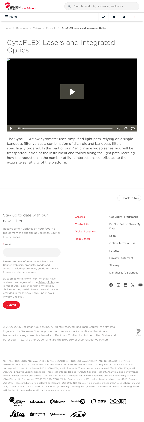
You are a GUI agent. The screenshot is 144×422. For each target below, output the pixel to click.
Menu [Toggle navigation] (11, 17)
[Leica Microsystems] (17, 415)
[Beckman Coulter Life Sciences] (20, 6)
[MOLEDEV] (37, 415)
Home (7, 28)
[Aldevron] (58, 402)
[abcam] (37, 402)
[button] (69, 6)
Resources (22, 28)
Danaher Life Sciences (123, 272)
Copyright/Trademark (123, 216)
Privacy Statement (121, 257)
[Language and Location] (134, 17)
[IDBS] (98, 402)
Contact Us (82, 224)
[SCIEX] (78, 415)
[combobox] (101, 6)
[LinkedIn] (125, 286)
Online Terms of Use (122, 243)
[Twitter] (133, 286)
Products (51, 28)
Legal (112, 235)
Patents (114, 250)
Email (7, 244)
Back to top (129, 198)
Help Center (82, 238)
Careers (80, 216)
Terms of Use (10, 285)
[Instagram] (118, 286)
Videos (37, 28)
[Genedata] (78, 402)
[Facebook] (111, 286)
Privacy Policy (46, 282)
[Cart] (114, 17)
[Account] (124, 17)
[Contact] (103, 17)
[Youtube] (140, 286)
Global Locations (86, 231)
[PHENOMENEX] (58, 414)
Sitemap (114, 265)
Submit (11, 304)
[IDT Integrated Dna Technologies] (118, 402)
